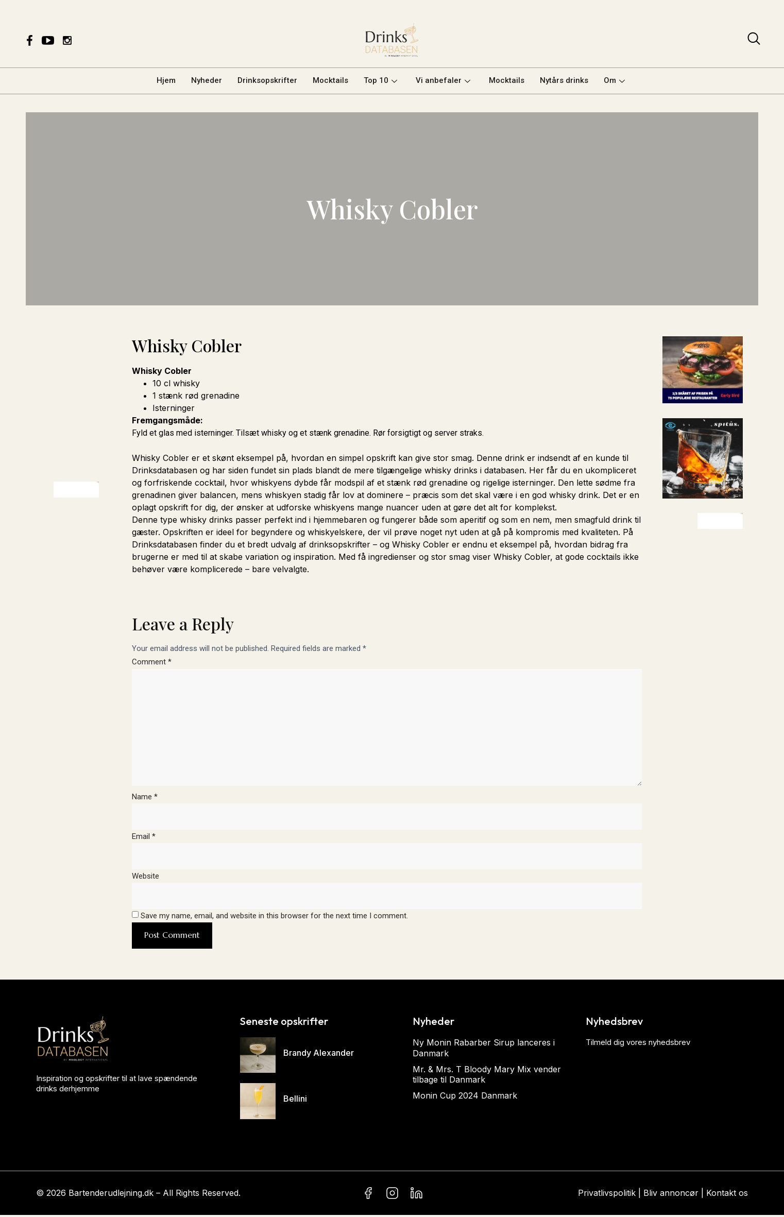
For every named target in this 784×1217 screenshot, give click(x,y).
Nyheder (206, 80)
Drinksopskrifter (267, 80)
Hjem (166, 80)
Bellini (295, 1100)
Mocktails (330, 80)
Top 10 (380, 80)
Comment (152, 661)
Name (145, 797)
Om (614, 80)
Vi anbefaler (443, 80)
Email (144, 838)
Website (145, 877)
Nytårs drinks (564, 80)
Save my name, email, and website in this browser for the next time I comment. (274, 917)
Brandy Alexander (318, 1055)
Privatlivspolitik (607, 1195)
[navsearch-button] (753, 40)
